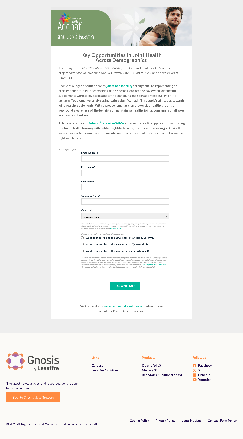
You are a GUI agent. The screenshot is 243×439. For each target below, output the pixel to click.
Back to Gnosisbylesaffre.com (33, 397)
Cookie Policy (139, 421)
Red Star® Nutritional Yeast (162, 375)
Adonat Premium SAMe (107, 123)
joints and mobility (119, 86)
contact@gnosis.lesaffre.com (154, 265)
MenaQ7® (149, 370)
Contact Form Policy (222, 421)
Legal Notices (191, 421)
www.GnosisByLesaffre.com (124, 306)
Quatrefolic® (152, 365)
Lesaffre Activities (105, 370)
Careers (97, 365)
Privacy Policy (116, 228)
